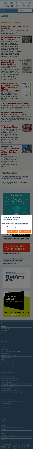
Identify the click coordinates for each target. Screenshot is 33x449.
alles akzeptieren (25, 231)
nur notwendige (12, 231)
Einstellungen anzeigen (11, 227)
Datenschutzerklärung (21, 223)
